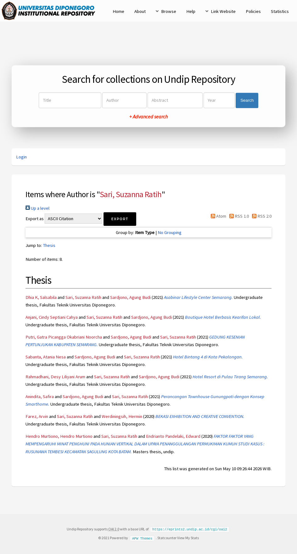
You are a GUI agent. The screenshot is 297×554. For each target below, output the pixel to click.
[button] (120, 219)
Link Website (223, 11)
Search (247, 100)
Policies (253, 11)
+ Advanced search (148, 117)
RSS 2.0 (261, 216)
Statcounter (167, 537)
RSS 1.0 (238, 216)
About (140, 11)
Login (21, 157)
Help (190, 11)
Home (118, 11)
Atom (217, 216)
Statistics (280, 11)
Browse (168, 11)
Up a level (37, 208)
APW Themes (142, 537)
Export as (34, 218)
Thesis (49, 245)
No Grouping (170, 232)
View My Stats (188, 537)
